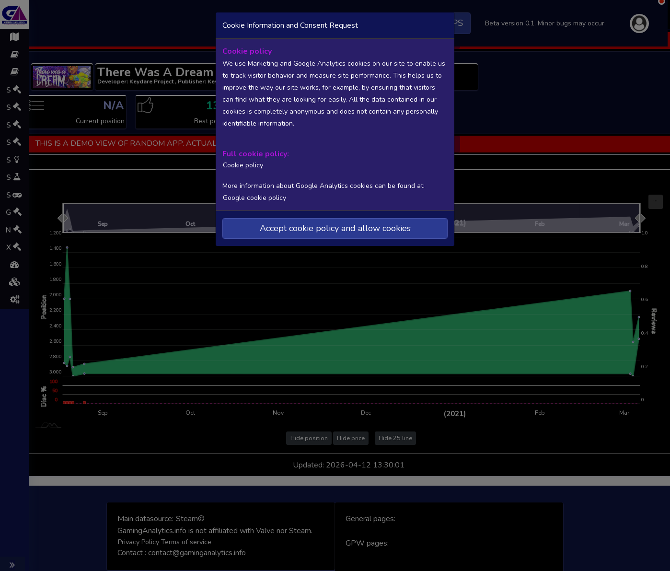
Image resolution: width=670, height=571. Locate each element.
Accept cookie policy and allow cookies (335, 227)
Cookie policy (241, 164)
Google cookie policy (254, 196)
